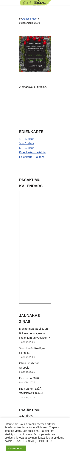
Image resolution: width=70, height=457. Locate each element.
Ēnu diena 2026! (29, 378)
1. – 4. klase (26, 138)
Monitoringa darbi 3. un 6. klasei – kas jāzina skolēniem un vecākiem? (34, 333)
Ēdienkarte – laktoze (32, 156)
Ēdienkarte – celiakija (32, 152)
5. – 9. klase (26, 147)
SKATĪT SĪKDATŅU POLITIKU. (33, 441)
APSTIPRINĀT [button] (16, 448)
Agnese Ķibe (29, 18)
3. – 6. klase (26, 143)
